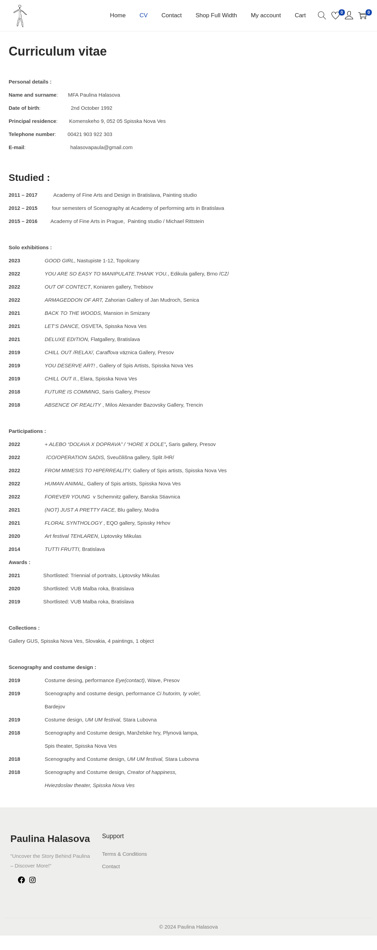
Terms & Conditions (124, 854)
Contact (111, 866)
